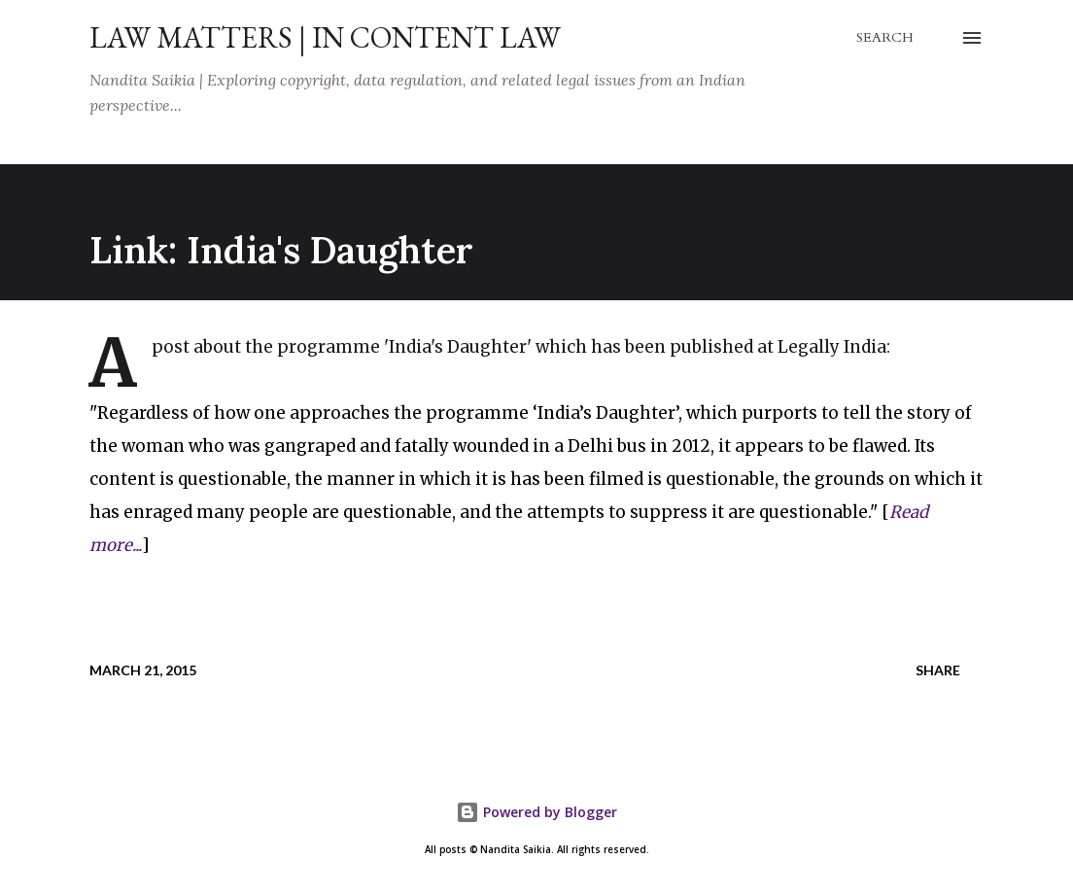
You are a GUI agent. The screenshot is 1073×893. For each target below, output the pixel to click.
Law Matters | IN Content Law (325, 37)
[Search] (885, 37)
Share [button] (938, 670)
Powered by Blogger (536, 812)
